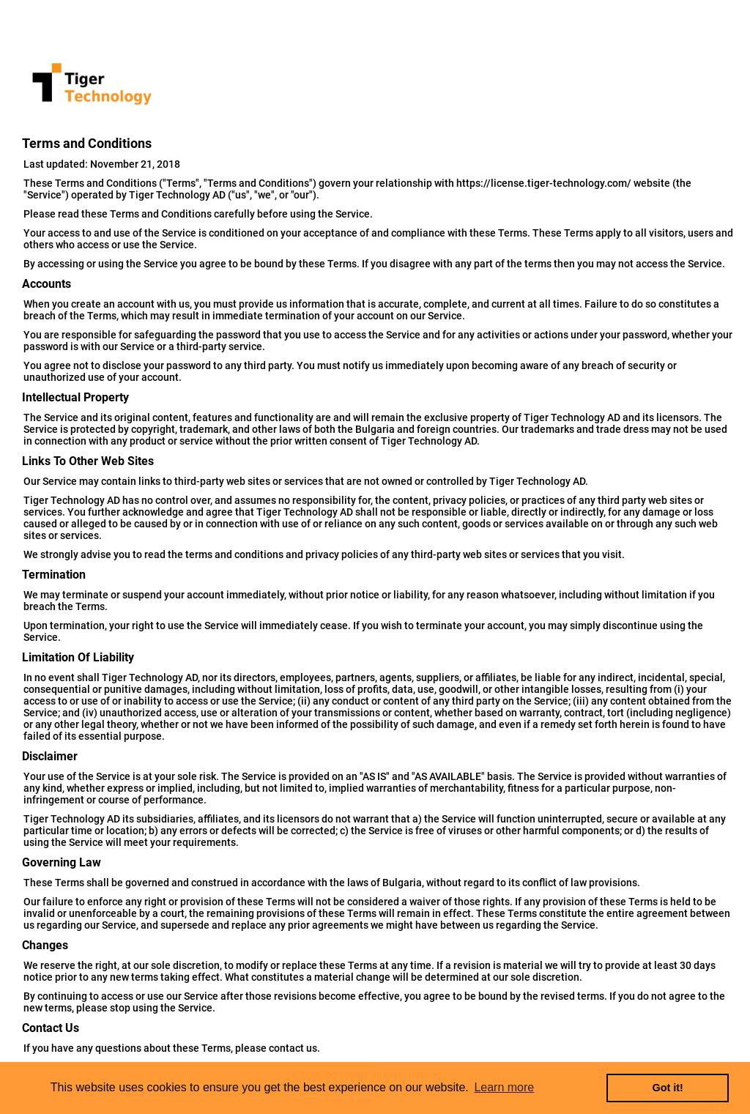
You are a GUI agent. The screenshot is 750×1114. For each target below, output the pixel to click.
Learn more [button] (504, 1087)
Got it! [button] (668, 1087)
